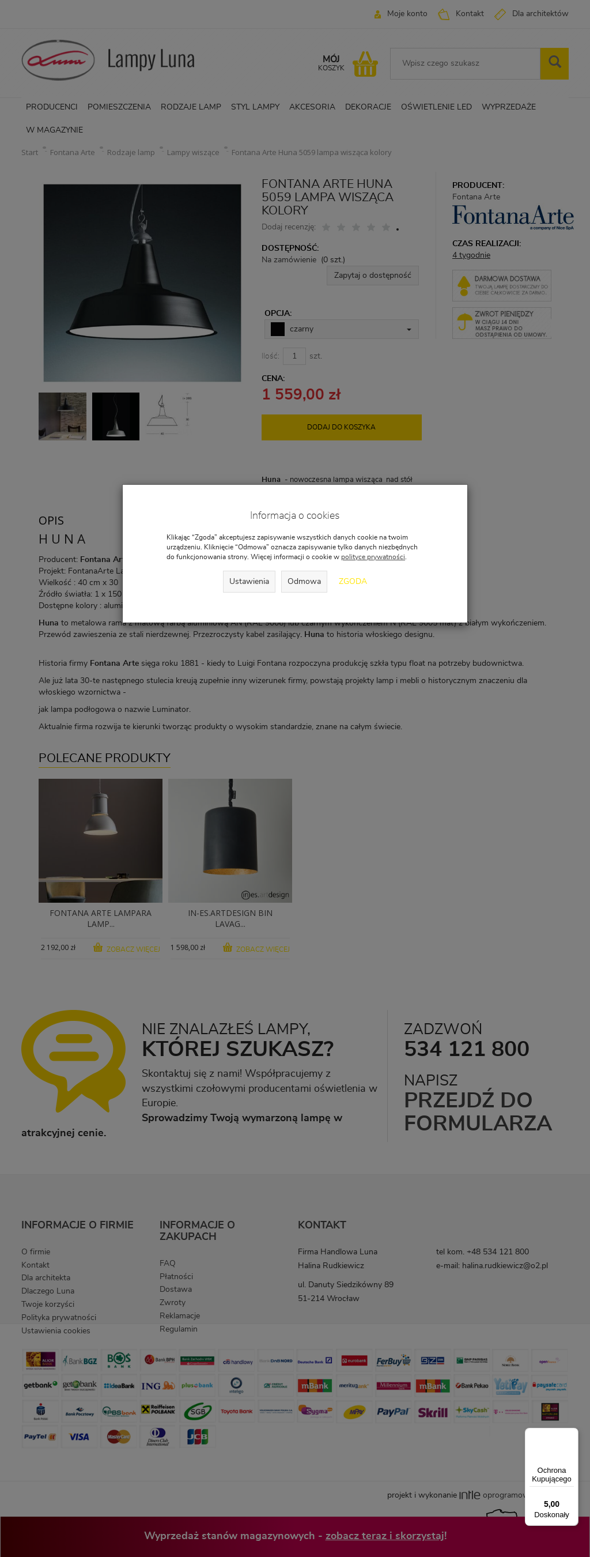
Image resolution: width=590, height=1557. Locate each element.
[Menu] (571, 1435)
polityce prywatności (373, 556)
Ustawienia (249, 582)
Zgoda (353, 582)
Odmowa (304, 582)
